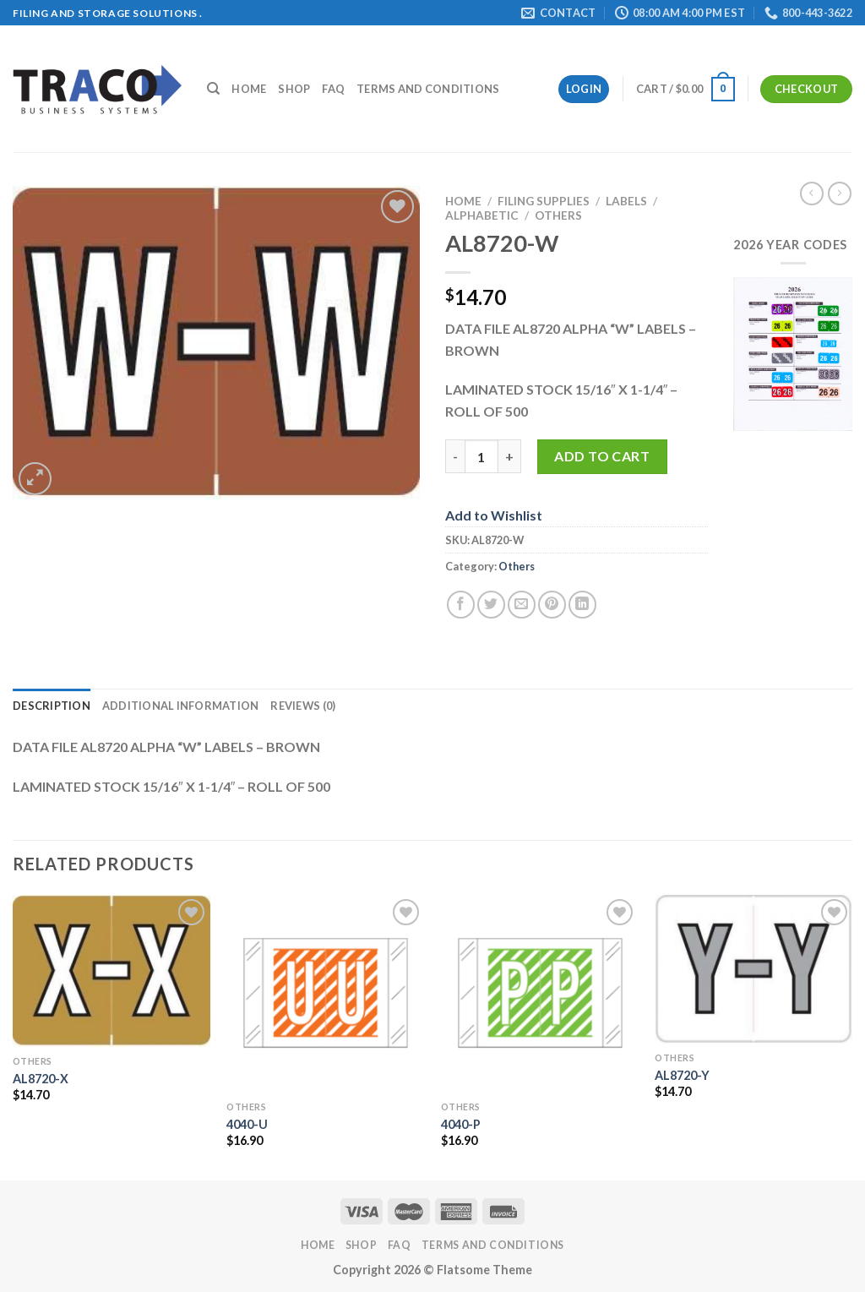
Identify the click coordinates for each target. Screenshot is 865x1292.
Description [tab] (51, 705)
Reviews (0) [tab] (302, 705)
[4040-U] (325, 994)
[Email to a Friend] (522, 605)
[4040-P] (540, 994)
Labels (626, 201)
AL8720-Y (682, 1075)
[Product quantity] (481, 456)
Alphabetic (482, 215)
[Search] (213, 89)
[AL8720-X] (111, 971)
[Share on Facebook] (461, 605)
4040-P (461, 1124)
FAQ (333, 88)
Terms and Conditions (427, 88)
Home (248, 88)
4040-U (247, 1124)
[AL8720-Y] (753, 969)
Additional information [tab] (180, 705)
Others (558, 215)
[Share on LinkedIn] (582, 605)
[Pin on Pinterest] (552, 605)
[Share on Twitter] (491, 605)
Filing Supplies (544, 201)
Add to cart (602, 456)
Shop (294, 88)
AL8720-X (40, 1078)
